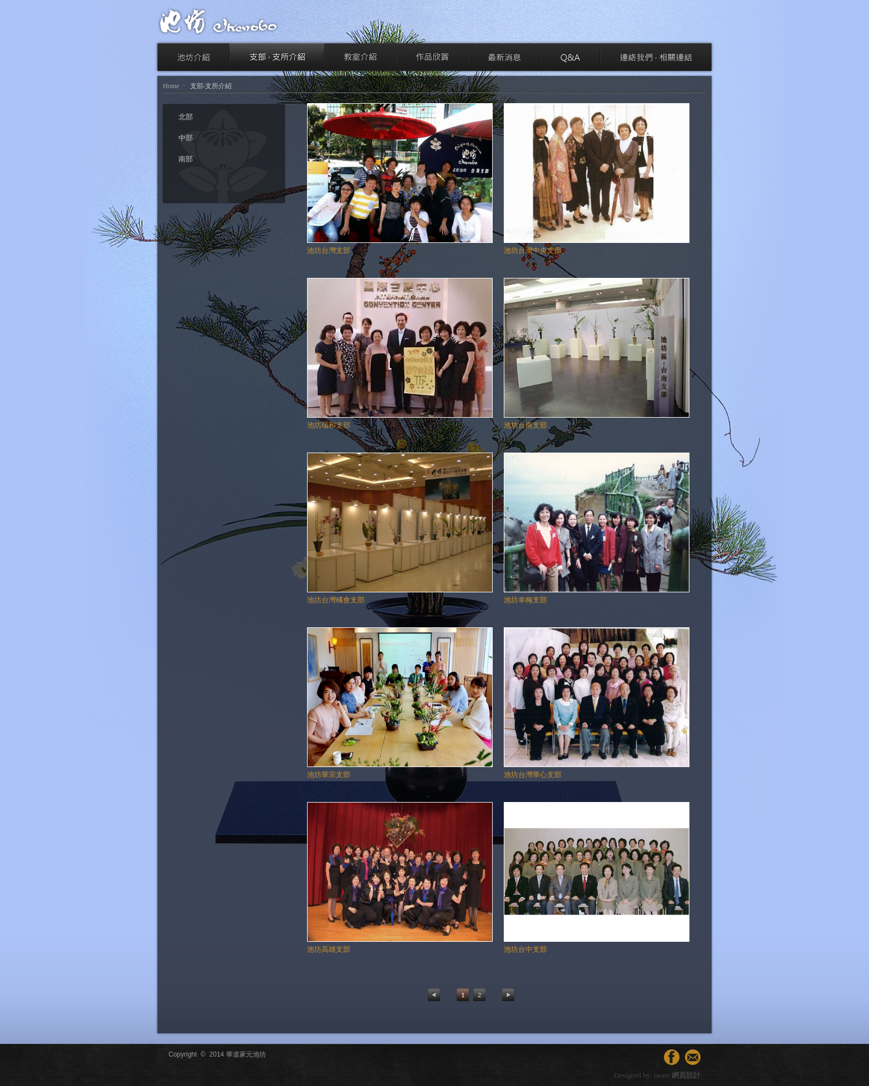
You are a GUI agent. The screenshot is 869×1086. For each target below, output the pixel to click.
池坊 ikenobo (218, 21)
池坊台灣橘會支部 (336, 600)
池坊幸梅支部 (525, 600)
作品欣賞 (432, 57)
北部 (185, 117)
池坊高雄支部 (328, 949)
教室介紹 (360, 57)
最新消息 (504, 57)
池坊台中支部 (525, 949)
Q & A (570, 57)
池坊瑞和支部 (328, 425)
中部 (185, 138)
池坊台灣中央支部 (532, 250)
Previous (434, 994)
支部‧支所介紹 (276, 57)
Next (508, 994)
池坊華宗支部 (328, 774)
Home (171, 86)
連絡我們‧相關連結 (656, 57)
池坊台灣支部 (328, 250)
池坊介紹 (193, 57)
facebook (671, 1057)
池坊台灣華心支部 (532, 774)
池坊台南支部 (525, 425)
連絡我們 (693, 1057)
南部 (185, 159)
